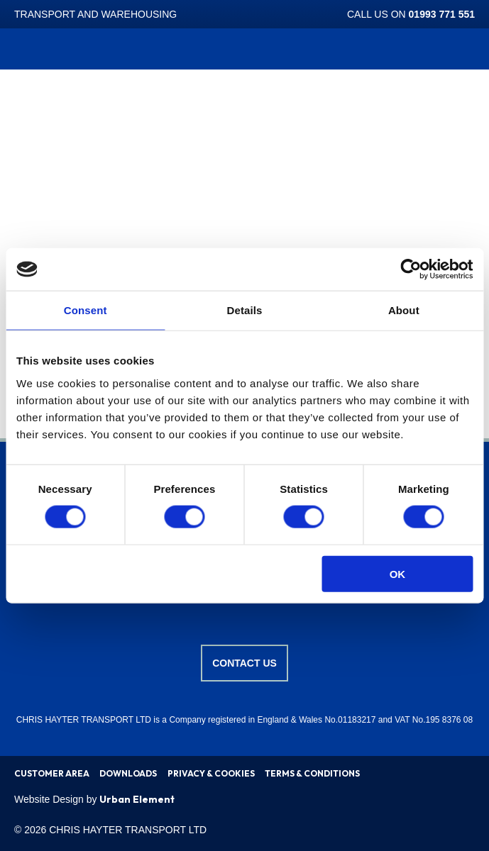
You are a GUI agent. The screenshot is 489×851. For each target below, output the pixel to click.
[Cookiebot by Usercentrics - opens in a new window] (410, 269)
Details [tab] (245, 310)
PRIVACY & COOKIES (211, 773)
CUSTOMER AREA (51, 773)
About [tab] (403, 310)
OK (398, 573)
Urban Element (137, 799)
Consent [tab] (85, 310)
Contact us (244, 663)
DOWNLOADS (128, 773)
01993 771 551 (442, 14)
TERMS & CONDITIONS (312, 773)
